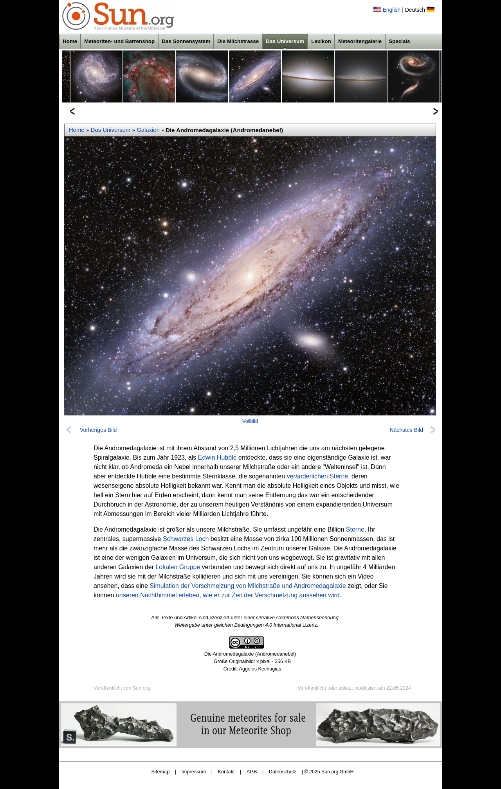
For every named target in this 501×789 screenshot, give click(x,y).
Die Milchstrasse (238, 41)
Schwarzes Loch (186, 539)
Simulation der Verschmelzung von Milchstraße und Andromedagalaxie (248, 585)
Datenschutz (283, 772)
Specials (399, 41)
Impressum (193, 772)
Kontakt (226, 772)
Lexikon (321, 41)
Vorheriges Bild (98, 430)
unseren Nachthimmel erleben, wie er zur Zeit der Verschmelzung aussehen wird (228, 595)
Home (70, 41)
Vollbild (250, 421)
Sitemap (160, 772)
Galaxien (148, 130)
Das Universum (285, 41)
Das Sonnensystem (186, 41)
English (391, 10)
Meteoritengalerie (360, 41)
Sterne (355, 529)
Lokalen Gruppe (177, 567)
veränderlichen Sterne (317, 476)
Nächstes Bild (406, 430)
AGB (252, 772)
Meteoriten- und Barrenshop (119, 41)
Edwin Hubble (217, 457)
